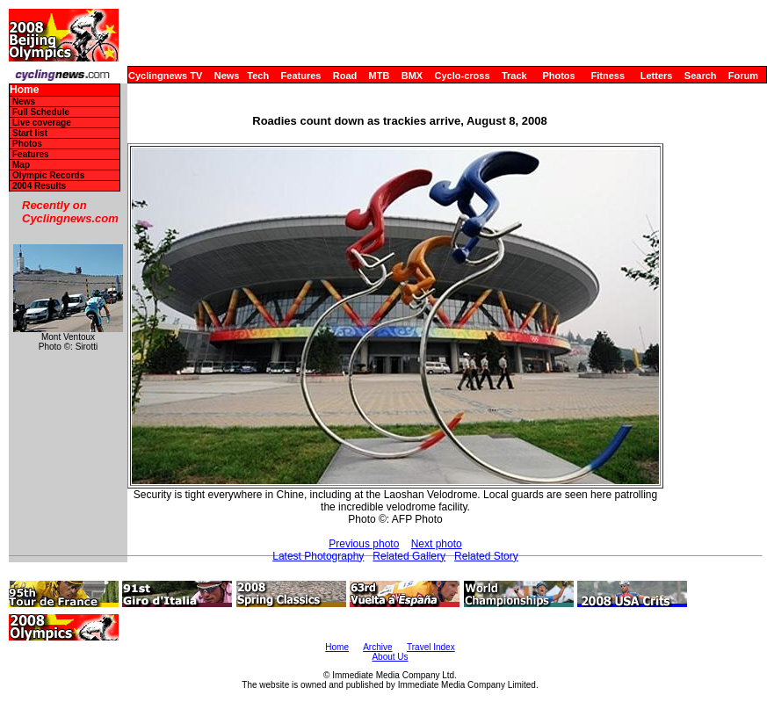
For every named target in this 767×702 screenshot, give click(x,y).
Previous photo (364, 544)
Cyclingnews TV (165, 75)
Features (301, 75)
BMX (412, 75)
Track (514, 75)
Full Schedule (40, 112)
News (227, 75)
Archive (377, 647)
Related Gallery (409, 556)
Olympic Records (48, 175)
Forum (743, 75)
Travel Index (431, 647)
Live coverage (41, 122)
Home (24, 90)
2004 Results (39, 186)
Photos (558, 75)
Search (700, 75)
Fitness (607, 75)
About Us (390, 657)
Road (345, 75)
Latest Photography (318, 556)
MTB (379, 75)
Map (21, 165)
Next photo (436, 544)
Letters (656, 75)
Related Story (486, 556)
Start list (29, 133)
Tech (258, 75)
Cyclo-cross (462, 75)
